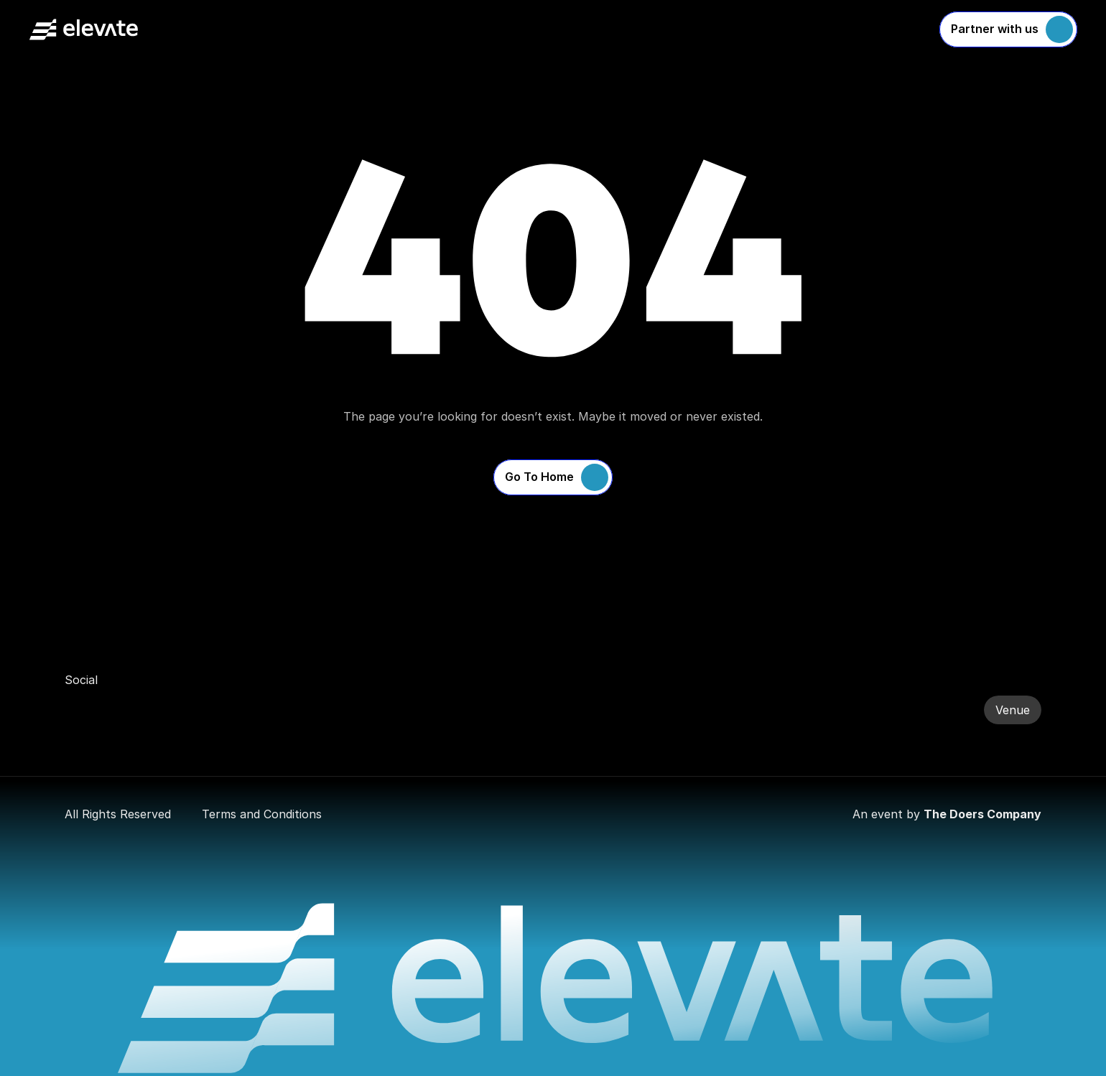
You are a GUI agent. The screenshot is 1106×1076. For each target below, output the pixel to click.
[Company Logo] (83, 29)
